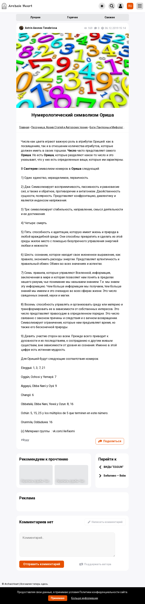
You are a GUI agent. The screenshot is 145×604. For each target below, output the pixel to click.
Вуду (26, 439)
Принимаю (58, 598)
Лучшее (35, 17)
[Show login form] (120, 6)
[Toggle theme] (102, 6)
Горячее (72, 17)
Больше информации (84, 598)
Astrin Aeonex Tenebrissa (41, 27)
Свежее (110, 17)
